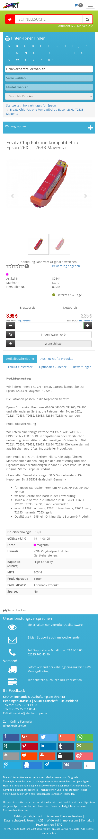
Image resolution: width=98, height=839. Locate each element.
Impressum (70, 820)
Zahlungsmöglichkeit (28, 816)
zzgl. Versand (24, 320)
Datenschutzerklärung (19, 820)
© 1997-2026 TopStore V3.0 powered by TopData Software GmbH (41, 828)
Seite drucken (14, 610)
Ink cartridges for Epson (39, 105)
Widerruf (53, 820)
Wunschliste (53, 344)
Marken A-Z (85, 26)
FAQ (60, 824)
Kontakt (86, 820)
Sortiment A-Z (66, 26)
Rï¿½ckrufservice (14, 726)
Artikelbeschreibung (20, 359)
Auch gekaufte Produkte (57, 359)
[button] (12, 195)
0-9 (50, 60)
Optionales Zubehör (52, 367)
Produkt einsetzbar (20, 367)
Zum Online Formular (18, 721)
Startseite (12, 105)
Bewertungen (82, 367)
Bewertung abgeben (66, 266)
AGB (41, 820)
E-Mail (32, 637)
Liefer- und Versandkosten (64, 816)
